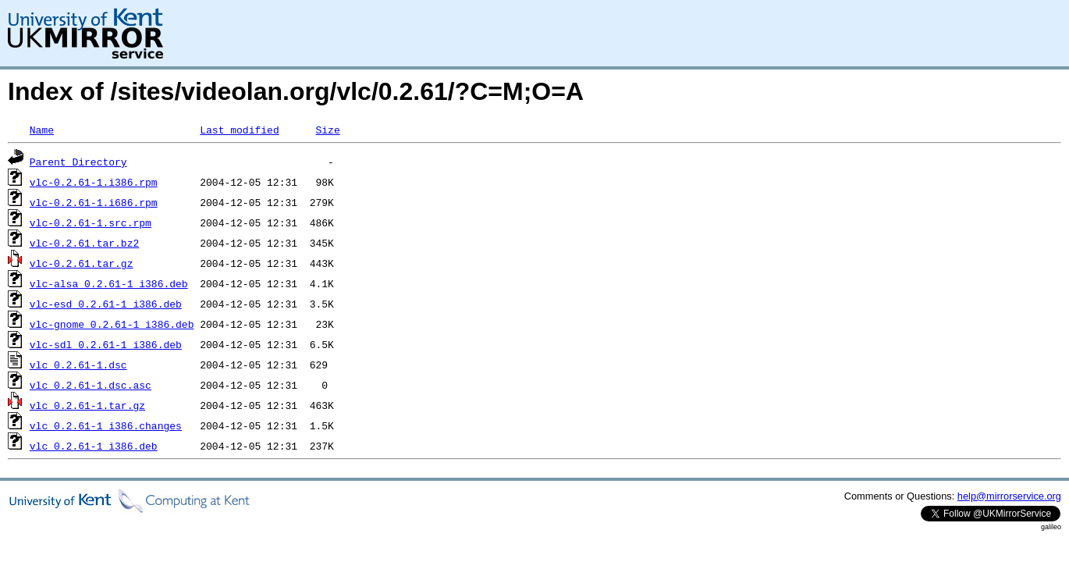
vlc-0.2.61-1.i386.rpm (94, 182)
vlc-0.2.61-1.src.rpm (90, 222)
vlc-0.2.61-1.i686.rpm (94, 202)
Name (42, 130)
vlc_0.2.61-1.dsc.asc (90, 385)
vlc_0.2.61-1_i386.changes (106, 425)
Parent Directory (78, 162)
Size (327, 130)
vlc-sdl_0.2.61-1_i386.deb (106, 344)
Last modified (239, 130)
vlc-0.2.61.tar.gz (81, 263)
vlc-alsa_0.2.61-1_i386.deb (109, 283)
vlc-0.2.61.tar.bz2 (84, 243)
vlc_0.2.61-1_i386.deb (94, 446)
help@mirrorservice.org (1009, 496)
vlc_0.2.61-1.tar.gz (87, 405)
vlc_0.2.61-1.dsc (78, 364)
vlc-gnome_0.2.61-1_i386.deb (112, 324)
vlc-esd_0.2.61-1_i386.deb (106, 304)
